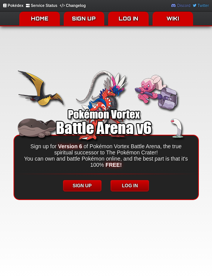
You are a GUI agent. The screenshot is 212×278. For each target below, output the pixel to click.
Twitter (201, 5)
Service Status (42, 5)
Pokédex (13, 5)
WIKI (172, 18)
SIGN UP (84, 18)
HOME (39, 18)
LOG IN (128, 18)
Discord (180, 5)
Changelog (73, 5)
